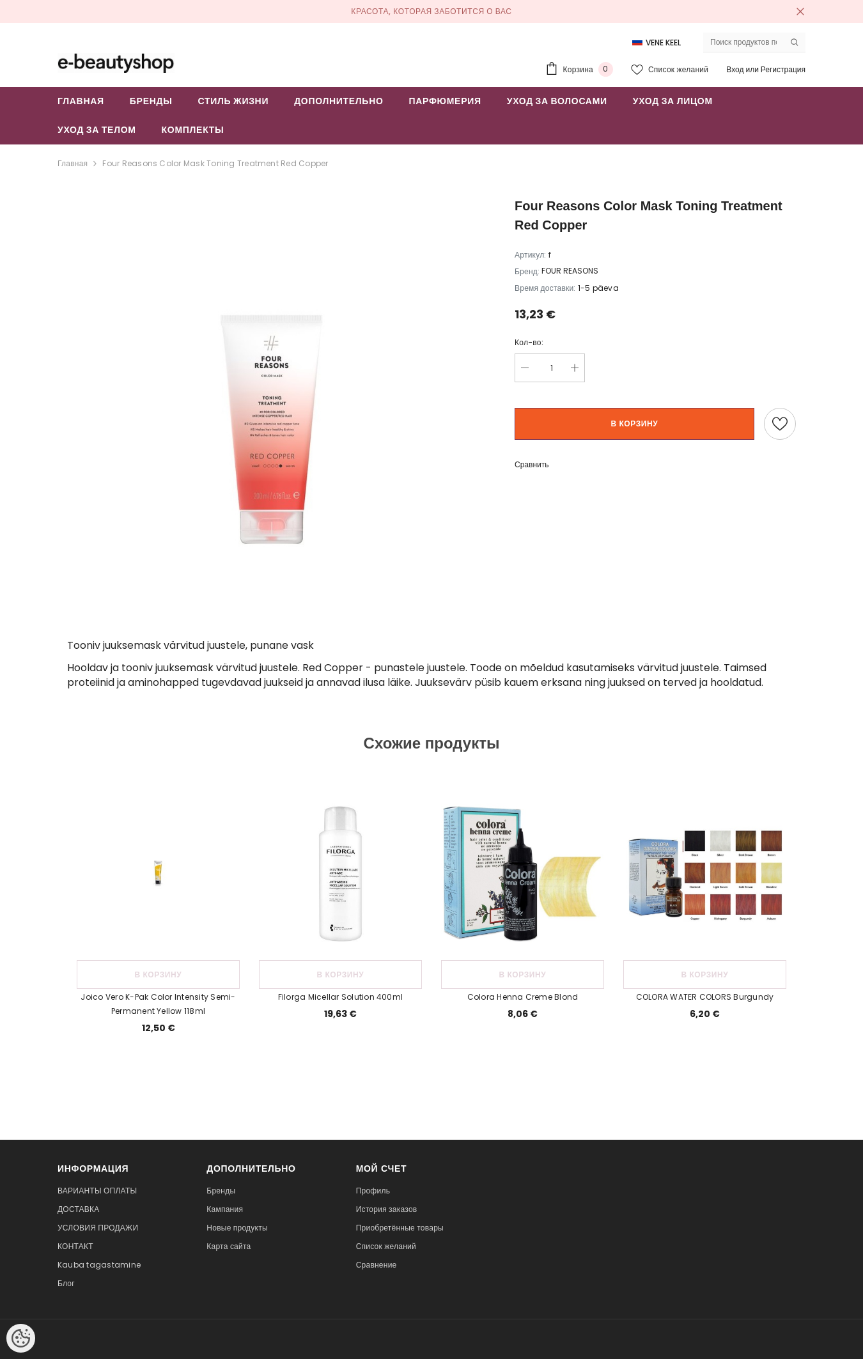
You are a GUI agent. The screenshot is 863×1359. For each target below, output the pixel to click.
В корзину (634, 423)
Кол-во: (529, 342)
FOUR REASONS (569, 270)
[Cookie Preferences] (20, 1338)
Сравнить (531, 464)
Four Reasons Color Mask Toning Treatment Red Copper (215, 163)
